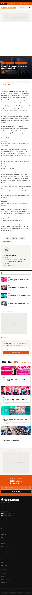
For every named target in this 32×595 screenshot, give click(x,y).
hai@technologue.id (7, 515)
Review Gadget (5, 554)
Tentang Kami (4, 573)
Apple (7, 238)
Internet (3, 534)
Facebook (26, 82)
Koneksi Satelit (7, 241)
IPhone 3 (22, 238)
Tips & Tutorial (5, 560)
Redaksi (3, 576)
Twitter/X (12, 592)
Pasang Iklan (4, 582)
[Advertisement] (16, 39)
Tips (2, 540)
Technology (23, 63)
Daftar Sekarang (16, 491)
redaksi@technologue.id (9, 513)
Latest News (10, 63)
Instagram (4, 592)
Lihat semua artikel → (9, 265)
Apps (16, 63)
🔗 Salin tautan (5, 84)
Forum (3, 543)
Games (3, 557)
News (3, 63)
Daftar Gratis (16, 352)
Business (3, 529)
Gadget (3, 526)
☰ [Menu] (29, 8)
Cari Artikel (4, 565)
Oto (2, 537)
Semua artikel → (26, 362)
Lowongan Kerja (5, 546)
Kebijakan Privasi (5, 585)
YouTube (20, 592)
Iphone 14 (14, 238)
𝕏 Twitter (11, 82)
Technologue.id (5, 91)
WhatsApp (19, 82)
